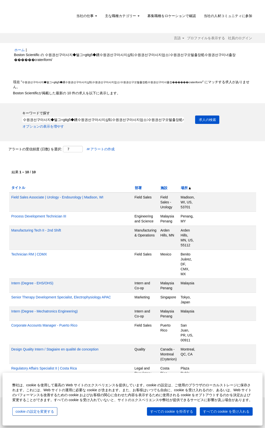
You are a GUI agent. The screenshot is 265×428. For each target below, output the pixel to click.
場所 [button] (186, 188)
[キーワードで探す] (103, 120)
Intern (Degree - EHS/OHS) (32, 283)
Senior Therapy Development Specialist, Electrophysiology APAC (61, 297)
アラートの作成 (100, 149)
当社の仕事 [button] (86, 16)
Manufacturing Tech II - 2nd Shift (36, 230)
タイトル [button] (18, 188)
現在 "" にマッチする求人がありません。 (131, 84)
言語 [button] (179, 38)
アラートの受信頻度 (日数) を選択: (35, 149)
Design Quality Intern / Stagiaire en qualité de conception (55, 349)
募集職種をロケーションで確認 (171, 16)
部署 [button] (138, 188)
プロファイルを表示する (206, 38)
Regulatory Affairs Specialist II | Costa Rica (44, 368)
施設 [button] (164, 188)
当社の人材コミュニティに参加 (228, 16)
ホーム (19, 50)
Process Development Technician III (38, 216)
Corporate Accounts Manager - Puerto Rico (44, 325)
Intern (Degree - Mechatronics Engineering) (44, 311)
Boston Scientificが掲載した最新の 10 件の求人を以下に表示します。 (67, 93)
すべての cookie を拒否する (171, 411)
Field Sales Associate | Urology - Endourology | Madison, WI (57, 197)
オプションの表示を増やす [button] (43, 126)
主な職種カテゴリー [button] (122, 16)
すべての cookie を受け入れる (226, 411)
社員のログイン (240, 38)
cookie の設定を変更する (35, 411)
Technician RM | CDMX (29, 254)
